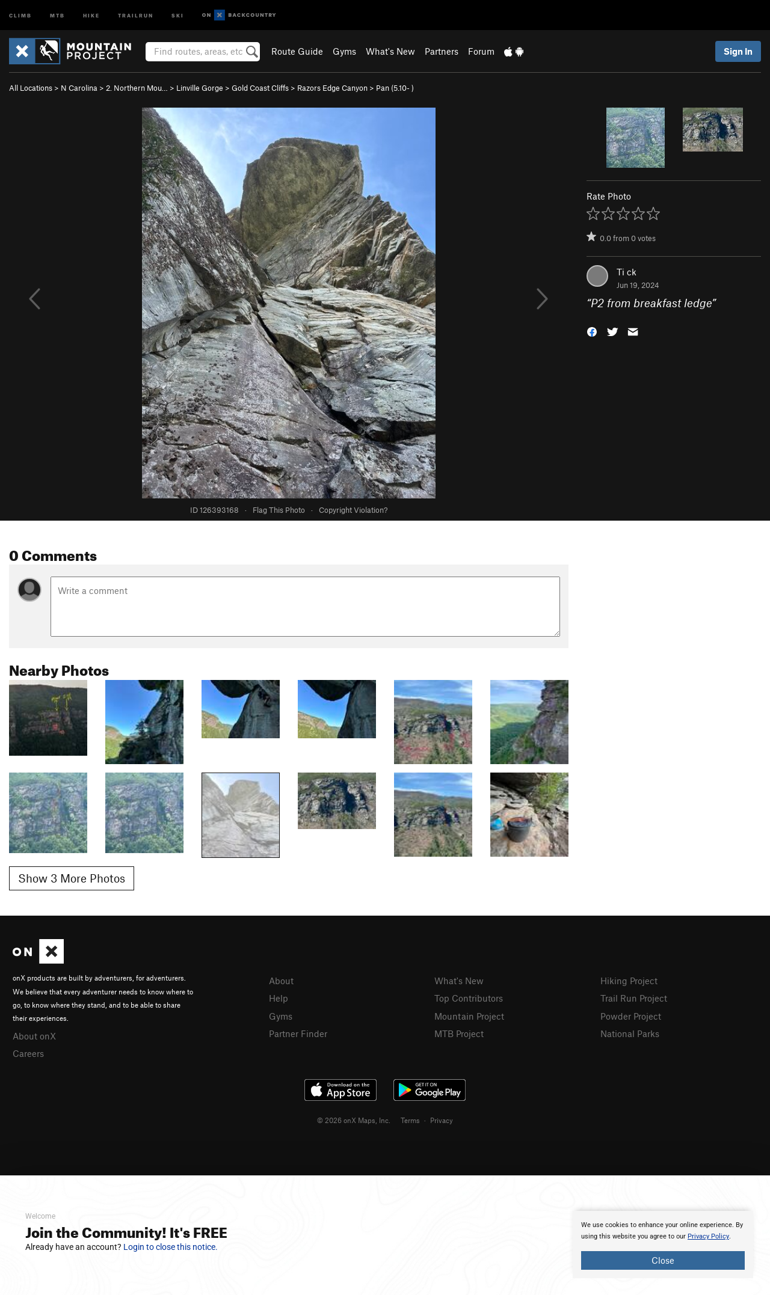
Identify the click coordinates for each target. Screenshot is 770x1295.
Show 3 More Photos (71, 878)
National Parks (629, 1033)
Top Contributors (468, 998)
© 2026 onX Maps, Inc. (353, 1120)
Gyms (344, 51)
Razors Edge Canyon (332, 88)
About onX (34, 1035)
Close (662, 1260)
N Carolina (79, 88)
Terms (410, 1120)
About (281, 980)
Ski (177, 15)
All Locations (30, 88)
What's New (390, 51)
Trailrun (135, 15)
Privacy (441, 1120)
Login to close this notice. (170, 1247)
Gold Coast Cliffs (260, 88)
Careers (28, 1053)
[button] (592, 331)
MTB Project (459, 1033)
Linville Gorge (199, 88)
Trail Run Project (633, 998)
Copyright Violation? (353, 510)
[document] (663, 1244)
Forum (481, 51)
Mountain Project (469, 1016)
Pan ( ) (395, 88)
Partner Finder (298, 1033)
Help (278, 998)
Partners (441, 51)
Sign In (738, 51)
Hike (91, 15)
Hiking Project (629, 980)
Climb (20, 15)
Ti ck (626, 271)
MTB (57, 15)
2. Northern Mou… (137, 88)
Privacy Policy (708, 1236)
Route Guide (297, 51)
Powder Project (630, 1016)
